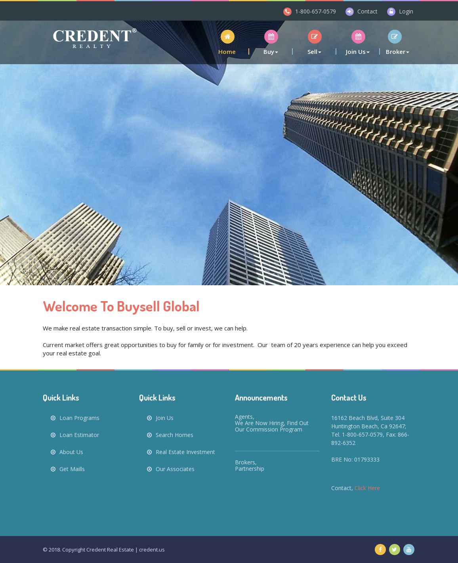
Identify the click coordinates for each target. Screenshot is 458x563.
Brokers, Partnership (249, 465)
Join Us (160, 418)
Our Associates (175, 469)
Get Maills (68, 469)
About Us (67, 452)
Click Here (367, 488)
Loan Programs (75, 418)
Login (406, 11)
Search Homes (170, 435)
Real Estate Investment (181, 452)
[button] (227, 42)
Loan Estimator (75, 435)
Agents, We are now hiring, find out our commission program (272, 423)
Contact (367, 11)
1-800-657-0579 (315, 11)
